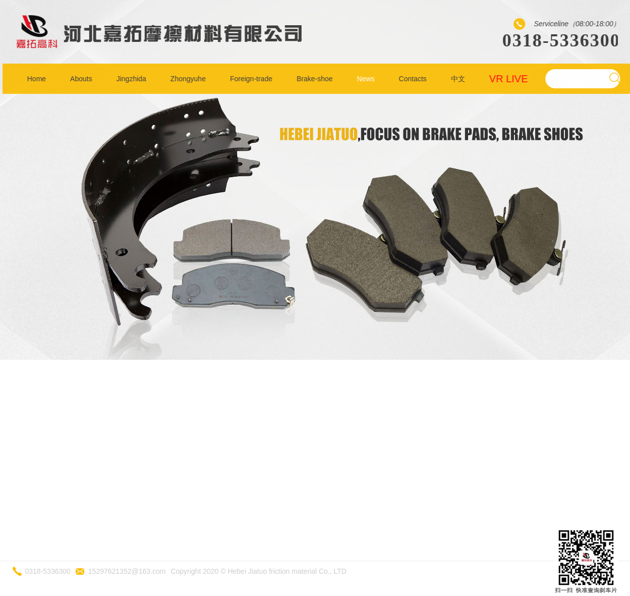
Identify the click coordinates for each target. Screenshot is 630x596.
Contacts (414, 79)
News (367, 79)
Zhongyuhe (189, 79)
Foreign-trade (253, 79)
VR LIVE (510, 78)
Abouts (83, 79)
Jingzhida (133, 79)
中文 (459, 79)
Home (38, 79)
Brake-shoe (316, 79)
